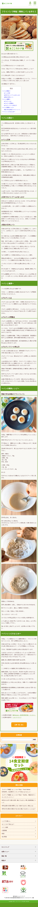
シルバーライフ (17, 721)
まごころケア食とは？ (8, 828)
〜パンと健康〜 (6, 101)
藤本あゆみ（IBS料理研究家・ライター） (24, 719)
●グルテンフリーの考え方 (10, 107)
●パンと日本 (7, 95)
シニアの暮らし (6, 825)
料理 (3, 837)
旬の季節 (4, 840)
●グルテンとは (7, 103)
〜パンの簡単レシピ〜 (8, 109)
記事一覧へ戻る (19, 729)
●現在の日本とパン (8, 99)
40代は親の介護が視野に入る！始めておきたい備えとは (17, 809)
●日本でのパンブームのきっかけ (12, 97)
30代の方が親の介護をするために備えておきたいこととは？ (19, 813)
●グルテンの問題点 (8, 105)
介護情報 (4, 834)
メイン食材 (5, 831)
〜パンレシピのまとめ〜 (8, 113)
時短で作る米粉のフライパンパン (12, 111)
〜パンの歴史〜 (6, 93)
